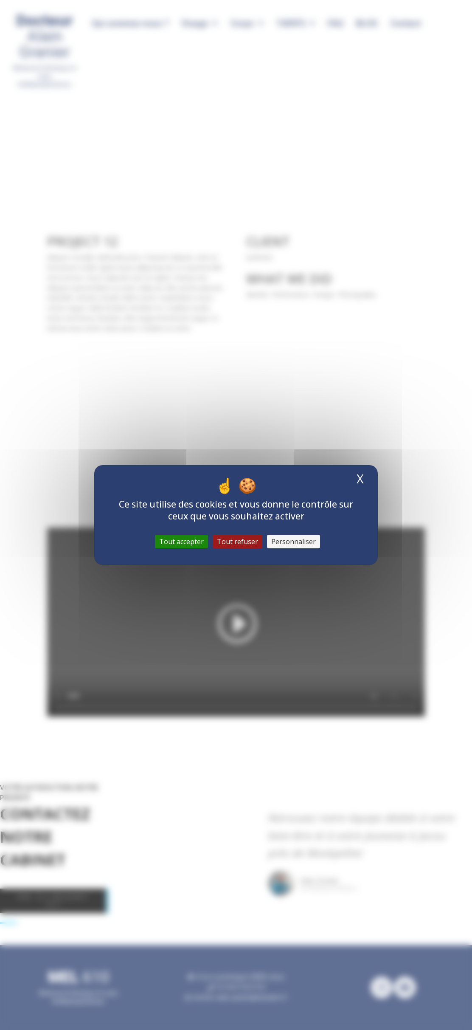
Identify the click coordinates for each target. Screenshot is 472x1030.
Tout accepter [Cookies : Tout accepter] (181, 541)
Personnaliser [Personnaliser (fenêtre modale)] (293, 541)
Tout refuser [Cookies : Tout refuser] (237, 541)
